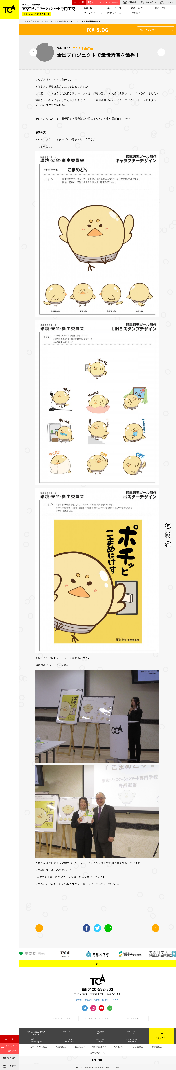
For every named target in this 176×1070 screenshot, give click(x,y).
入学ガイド (137, 13)
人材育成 (36, 1033)
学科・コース (114, 8)
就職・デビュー (163, 8)
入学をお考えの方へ (39, 1047)
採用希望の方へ (97, 1053)
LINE (108, 928)
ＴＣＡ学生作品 (82, 48)
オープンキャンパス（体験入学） (9, 1048)
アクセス (9, 1066)
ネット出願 (9, 1039)
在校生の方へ (138, 1047)
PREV (33, 52)
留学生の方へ (158, 1047)
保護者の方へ (62, 1047)
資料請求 (9, 1058)
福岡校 (97, 1000)
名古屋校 (88, 1000)
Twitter (97, 928)
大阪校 (79, 1000)
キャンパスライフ (93, 13)
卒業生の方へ (119, 1047)
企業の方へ (148, 2)
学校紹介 (88, 8)
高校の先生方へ (99, 1047)
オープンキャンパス (103, 2)
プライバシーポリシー (62, 1018)
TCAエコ (114, 1000)
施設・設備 (137, 8)
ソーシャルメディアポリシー (97, 1018)
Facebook (86, 928)
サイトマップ (132, 1018)
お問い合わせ (162, 1038)
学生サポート (100, 1040)
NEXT (161, 52)
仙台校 (105, 1000)
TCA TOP (97, 1060)
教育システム (114, 13)
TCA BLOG (97, 29)
